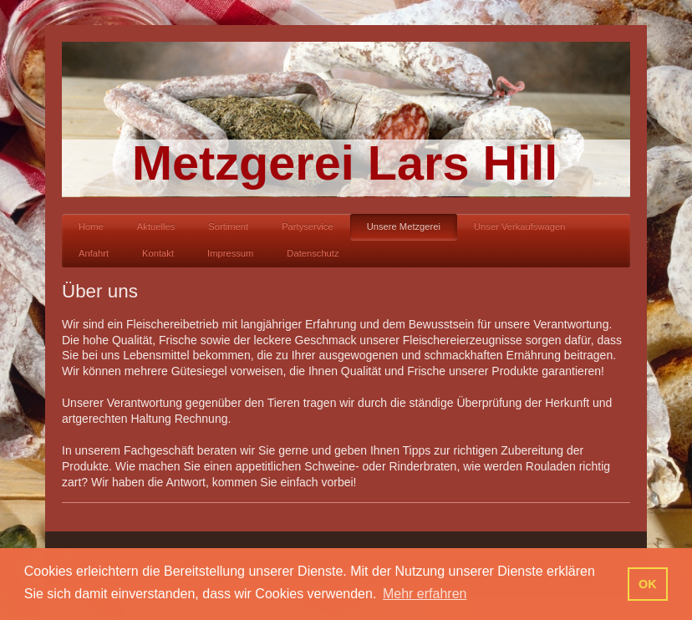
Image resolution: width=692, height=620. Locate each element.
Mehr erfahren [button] (425, 594)
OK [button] (648, 584)
